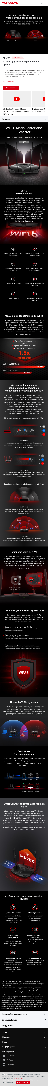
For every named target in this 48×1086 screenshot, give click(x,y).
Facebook (8, 1055)
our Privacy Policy (19, 1078)
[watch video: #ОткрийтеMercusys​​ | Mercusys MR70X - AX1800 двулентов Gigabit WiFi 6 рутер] (17, 99)
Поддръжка (7, 1025)
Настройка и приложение (14, 1014)
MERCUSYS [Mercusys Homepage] (10, 3)
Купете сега (11, 88)
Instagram (8, 1064)
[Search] (41, 3)
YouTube (7, 1060)
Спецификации (9, 1020)
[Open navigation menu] (45, 3)
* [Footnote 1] (1, 981)
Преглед (6, 119)
